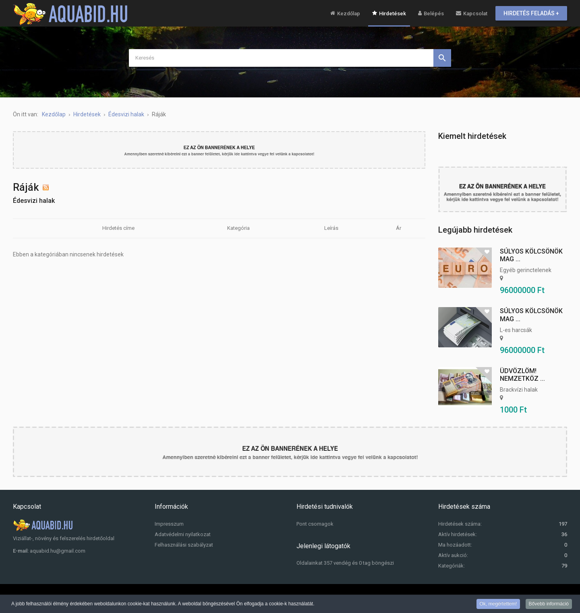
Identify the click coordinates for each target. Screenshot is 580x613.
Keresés (442, 58)
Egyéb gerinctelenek (525, 270)
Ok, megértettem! (498, 604)
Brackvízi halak (519, 389)
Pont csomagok (315, 524)
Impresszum (169, 524)
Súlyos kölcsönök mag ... (531, 255)
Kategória (238, 228)
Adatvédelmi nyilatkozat (183, 534)
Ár (398, 228)
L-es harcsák (516, 330)
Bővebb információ (549, 604)
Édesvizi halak (34, 200)
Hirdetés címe (118, 228)
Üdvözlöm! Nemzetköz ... (522, 374)
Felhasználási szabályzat (184, 545)
